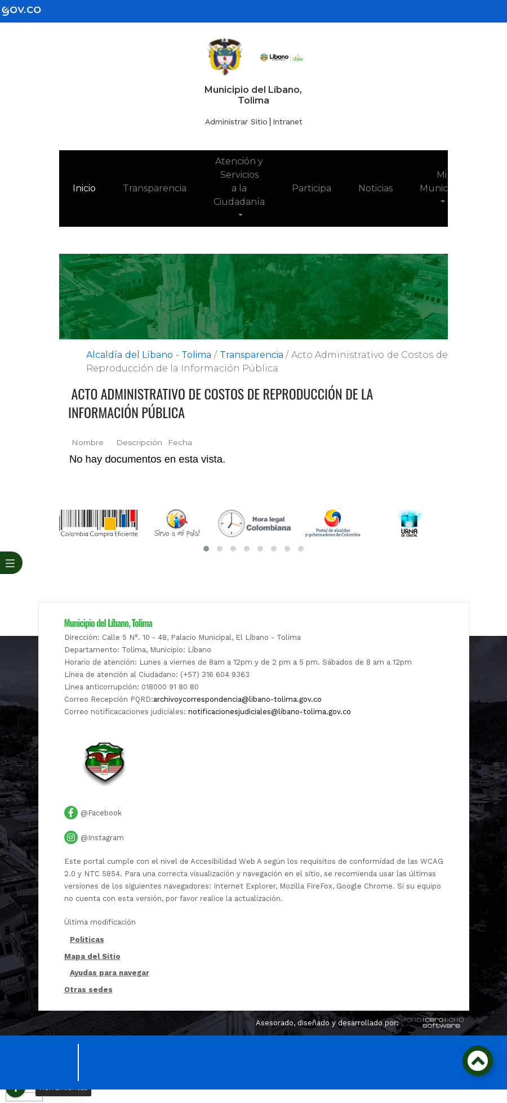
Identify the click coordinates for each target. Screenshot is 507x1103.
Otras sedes (88, 989)
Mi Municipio (441, 181)
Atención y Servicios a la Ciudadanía (239, 181)
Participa (311, 188)
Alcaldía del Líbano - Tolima (148, 354)
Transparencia (154, 188)
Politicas (87, 940)
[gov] (28, 10)
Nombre (88, 442)
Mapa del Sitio (92, 956)
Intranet (288, 121)
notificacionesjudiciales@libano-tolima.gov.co (269, 711)
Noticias (375, 188)
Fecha (180, 442)
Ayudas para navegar (109, 974)
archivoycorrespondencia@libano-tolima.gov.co (237, 699)
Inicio (91, 187)
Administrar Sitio (236, 121)
